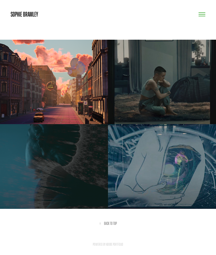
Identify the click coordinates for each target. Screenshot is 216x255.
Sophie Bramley (24, 14)
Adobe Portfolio (114, 244)
